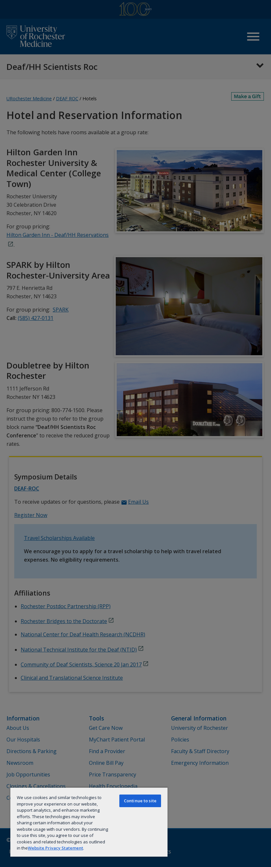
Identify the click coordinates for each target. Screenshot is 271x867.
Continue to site (140, 801)
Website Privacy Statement (55, 848)
